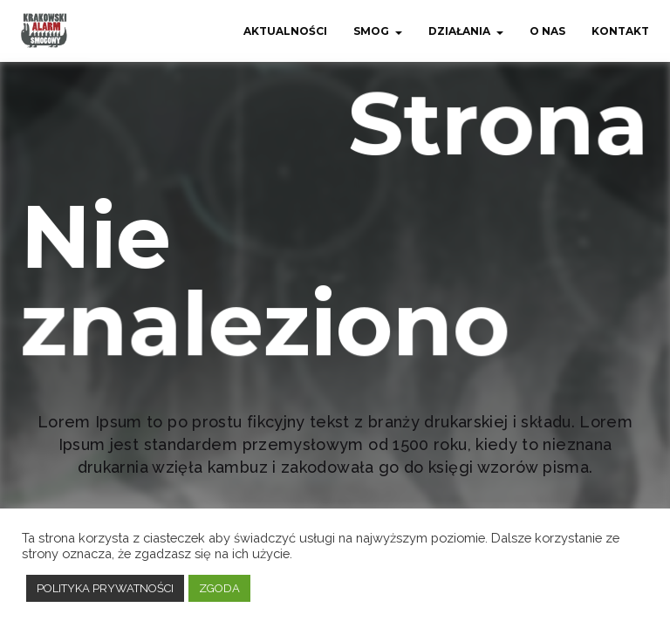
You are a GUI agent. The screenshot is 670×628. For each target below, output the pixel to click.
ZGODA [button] (219, 588)
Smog (371, 31)
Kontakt (620, 31)
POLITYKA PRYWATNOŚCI (105, 588)
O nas (547, 31)
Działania (459, 31)
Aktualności (285, 31)
